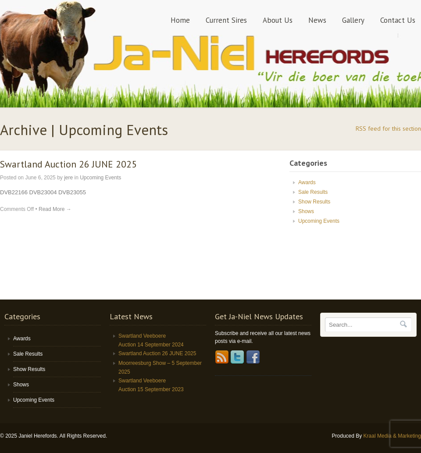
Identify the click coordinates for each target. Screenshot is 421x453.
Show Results (314, 202)
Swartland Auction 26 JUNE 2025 (68, 164)
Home (180, 20)
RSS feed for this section (388, 128)
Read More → (55, 209)
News (317, 20)
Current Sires (226, 20)
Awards (307, 182)
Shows (306, 211)
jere (68, 178)
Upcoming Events (100, 178)
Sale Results (313, 192)
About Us (278, 20)
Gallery (353, 20)
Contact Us (397, 20)
